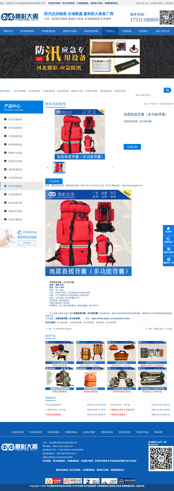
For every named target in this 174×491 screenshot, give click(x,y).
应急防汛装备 (18, 432)
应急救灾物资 (91, 31)
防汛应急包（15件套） (121, 405)
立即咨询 (27, 243)
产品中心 (110, 31)
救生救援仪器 (15, 202)
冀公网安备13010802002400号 (59, 457)
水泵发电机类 (15, 194)
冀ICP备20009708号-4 (67, 453)
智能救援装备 (71, 432)
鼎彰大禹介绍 (142, 3)
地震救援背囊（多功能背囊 (82, 322)
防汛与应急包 (15, 186)
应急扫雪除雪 (15, 219)
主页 (146, 104)
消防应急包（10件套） (164, 329)
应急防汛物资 (157, 3)
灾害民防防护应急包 (62, 329)
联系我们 (143, 31)
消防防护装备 (15, 211)
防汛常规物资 (20, 91)
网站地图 (169, 3)
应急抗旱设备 (142, 432)
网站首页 (8, 31)
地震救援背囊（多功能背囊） (62, 282)
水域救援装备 (49, 31)
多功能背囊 (62, 322)
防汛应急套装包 (54, 405)
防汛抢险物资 (27, 31)
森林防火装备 (70, 31)
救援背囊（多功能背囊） (107, 322)
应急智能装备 (63, 91)
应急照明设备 (120, 91)
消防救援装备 (106, 91)
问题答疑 (126, 31)
